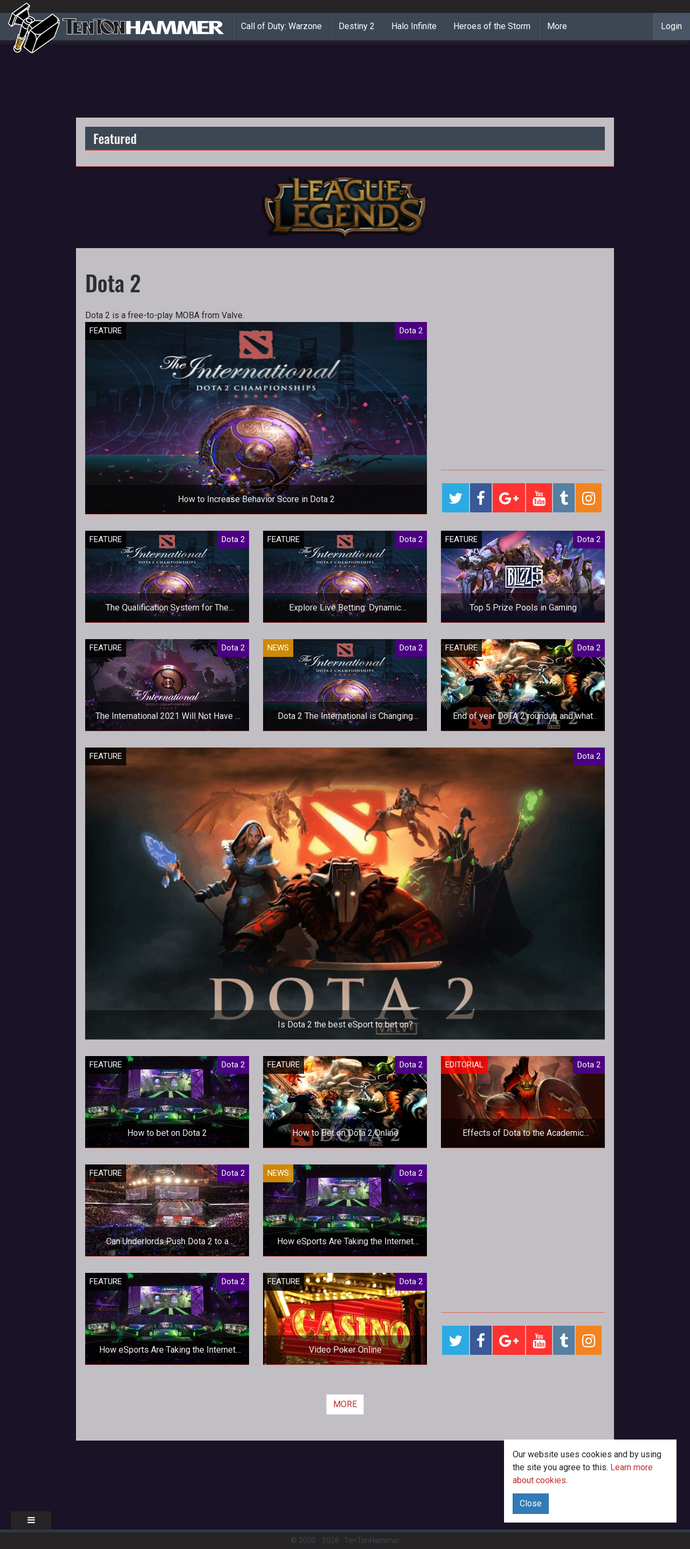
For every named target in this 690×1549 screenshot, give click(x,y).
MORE (345, 1404)
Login (671, 26)
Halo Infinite (414, 26)
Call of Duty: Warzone (281, 26)
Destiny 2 (357, 26)
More (557, 26)
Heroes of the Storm (491, 26)
